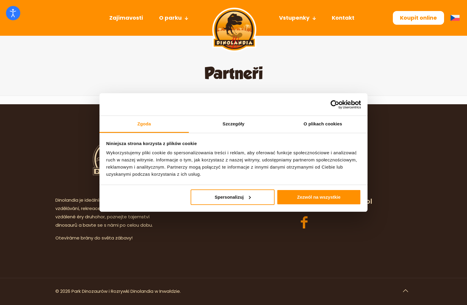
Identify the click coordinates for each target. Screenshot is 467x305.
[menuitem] (457, 18)
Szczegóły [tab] (233, 123)
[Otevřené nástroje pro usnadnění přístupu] (13, 13)
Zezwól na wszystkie (318, 197)
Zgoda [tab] (144, 123)
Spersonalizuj (233, 197)
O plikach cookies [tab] (322, 123)
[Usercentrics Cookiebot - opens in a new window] (335, 104)
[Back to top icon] (405, 290)
